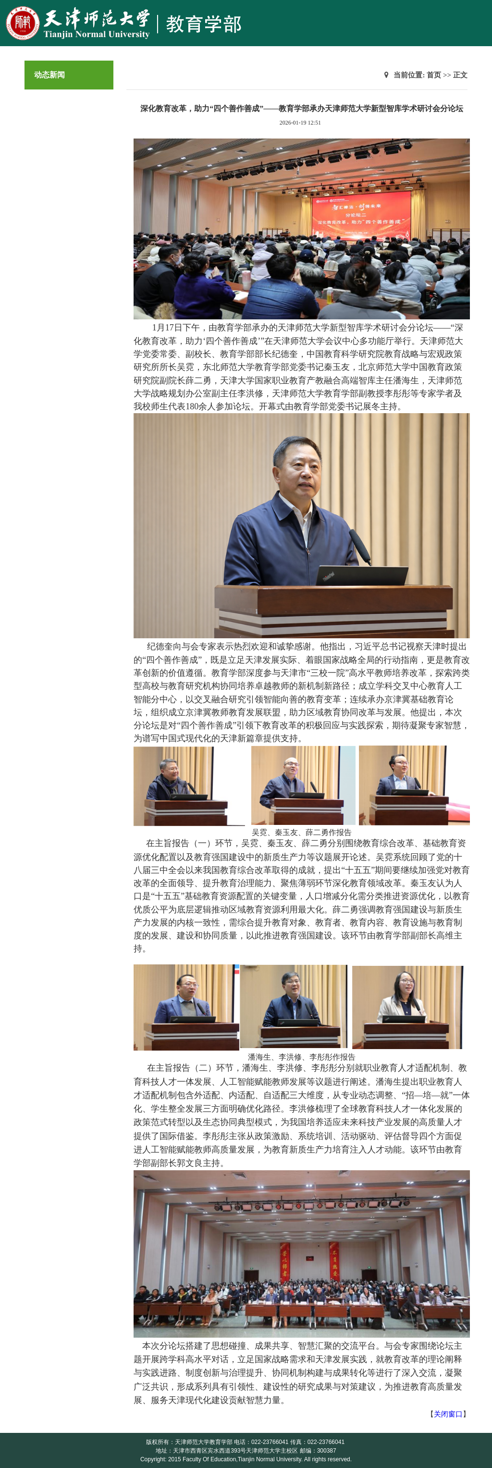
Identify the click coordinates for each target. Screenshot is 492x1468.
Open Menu (480, 11)
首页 (434, 75)
